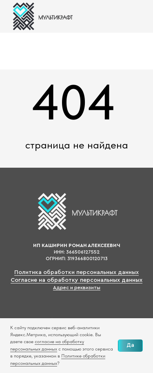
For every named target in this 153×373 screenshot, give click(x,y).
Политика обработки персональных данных (76, 272)
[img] (42, 16)
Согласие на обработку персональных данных (76, 280)
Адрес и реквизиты (76, 287)
